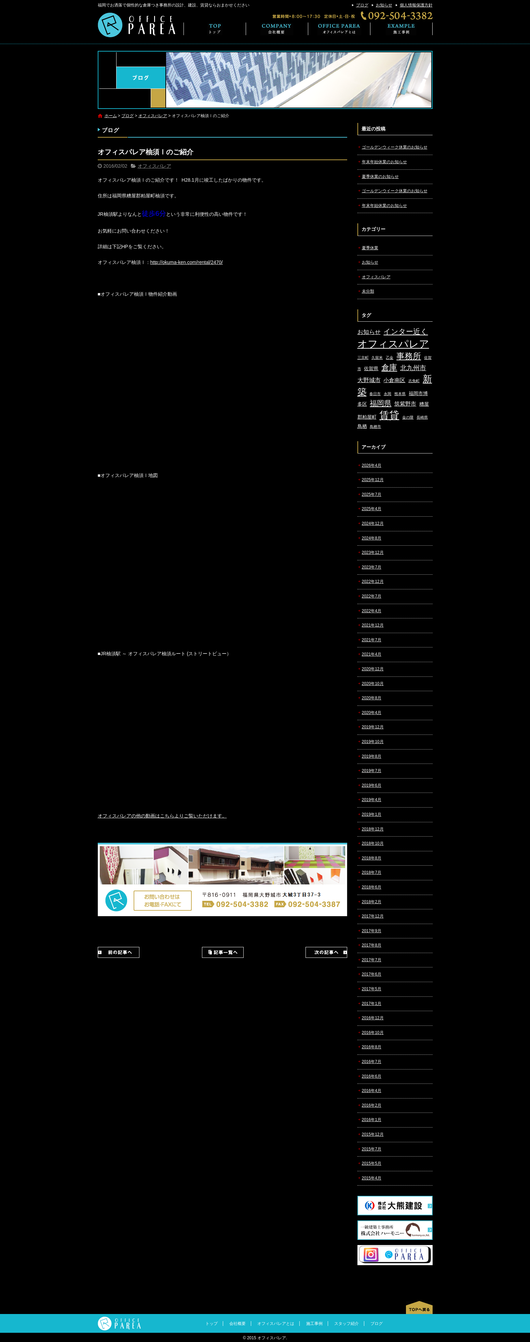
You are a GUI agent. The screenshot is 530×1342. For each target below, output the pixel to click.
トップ (215, 29)
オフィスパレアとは (339, 29)
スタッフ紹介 (346, 1323)
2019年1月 (371, 814)
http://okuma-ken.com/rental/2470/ (186, 262)
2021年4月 (371, 654)
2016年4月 (371, 1090)
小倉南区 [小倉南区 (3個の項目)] (394, 380)
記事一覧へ (223, 952)
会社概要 (277, 29)
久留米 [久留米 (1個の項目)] (377, 357)
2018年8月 (371, 858)
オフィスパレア (152, 115)
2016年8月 (371, 1047)
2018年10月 (373, 843)
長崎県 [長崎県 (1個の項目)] (422, 417)
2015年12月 (373, 1134)
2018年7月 (371, 872)
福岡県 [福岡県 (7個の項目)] (380, 403)
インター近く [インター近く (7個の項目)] (405, 331)
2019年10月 (373, 741)
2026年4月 (371, 465)
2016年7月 (371, 1061)
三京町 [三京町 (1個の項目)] (363, 357)
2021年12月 (373, 625)
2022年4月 (371, 611)
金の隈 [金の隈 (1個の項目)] (407, 417)
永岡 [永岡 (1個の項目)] (387, 394)
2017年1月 (371, 1003)
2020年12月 (373, 669)
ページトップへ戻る (419, 1307)
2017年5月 (371, 989)
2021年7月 (371, 640)
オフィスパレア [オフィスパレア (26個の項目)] (393, 343)
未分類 (368, 291)
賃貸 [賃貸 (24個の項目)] (389, 415)
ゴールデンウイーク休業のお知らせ (394, 190)
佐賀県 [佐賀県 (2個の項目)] (371, 368)
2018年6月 (371, 887)
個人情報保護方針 (416, 5)
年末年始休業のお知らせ (384, 161)
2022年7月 (371, 596)
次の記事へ (326, 952)
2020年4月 (371, 712)
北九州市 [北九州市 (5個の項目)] (413, 368)
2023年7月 (371, 567)
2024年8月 (371, 538)
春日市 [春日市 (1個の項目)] (375, 394)
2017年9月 (371, 930)
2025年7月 (371, 494)
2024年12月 (373, 523)
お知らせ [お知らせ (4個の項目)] (369, 331)
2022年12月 (373, 581)
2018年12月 (373, 829)
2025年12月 (373, 479)
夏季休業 (370, 248)
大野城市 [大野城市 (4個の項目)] (369, 380)
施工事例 (401, 29)
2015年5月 (371, 1163)
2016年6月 (371, 1076)
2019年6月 (371, 785)
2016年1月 (371, 1119)
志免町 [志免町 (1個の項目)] (414, 381)
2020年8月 (371, 698)
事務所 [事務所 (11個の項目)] (408, 356)
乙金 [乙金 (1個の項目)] (389, 357)
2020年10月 (373, 683)
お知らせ (384, 5)
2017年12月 (373, 916)
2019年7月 (371, 770)
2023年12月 (373, 552)
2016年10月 (373, 1032)
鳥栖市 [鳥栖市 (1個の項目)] (375, 426)
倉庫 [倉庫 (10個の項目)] (389, 367)
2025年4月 (371, 508)
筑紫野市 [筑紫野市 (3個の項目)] (405, 404)
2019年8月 (371, 756)
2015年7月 (371, 1149)
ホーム (111, 115)
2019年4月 (371, 799)
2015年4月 (371, 1178)
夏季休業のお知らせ (380, 176)
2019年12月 (373, 727)
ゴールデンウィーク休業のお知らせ (394, 147)
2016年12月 (373, 1018)
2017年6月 (371, 974)
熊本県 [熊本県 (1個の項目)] (400, 394)
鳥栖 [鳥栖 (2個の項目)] (362, 426)
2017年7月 (371, 959)
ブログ (362, 5)
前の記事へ (118, 952)
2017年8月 (371, 945)
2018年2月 (371, 901)
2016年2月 (371, 1105)
